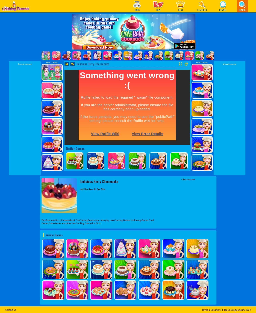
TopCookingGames (233, 310)
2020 (248, 310)
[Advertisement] (25, 119)
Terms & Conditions (211, 310)
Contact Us (10, 310)
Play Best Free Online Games (16, 7)
